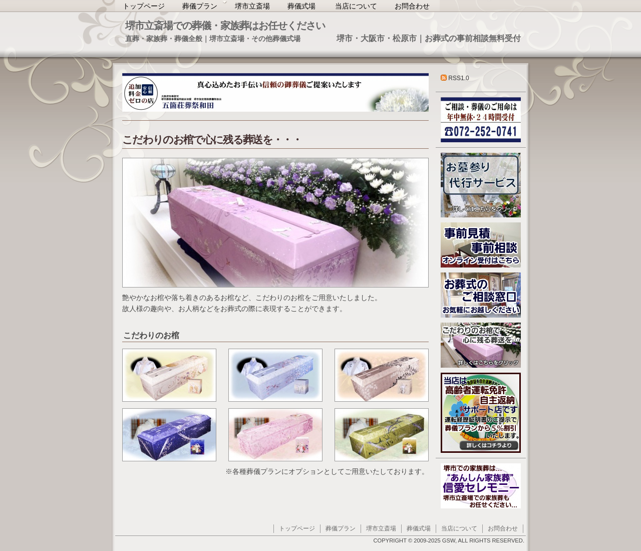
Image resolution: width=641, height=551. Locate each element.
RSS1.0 (455, 78)
